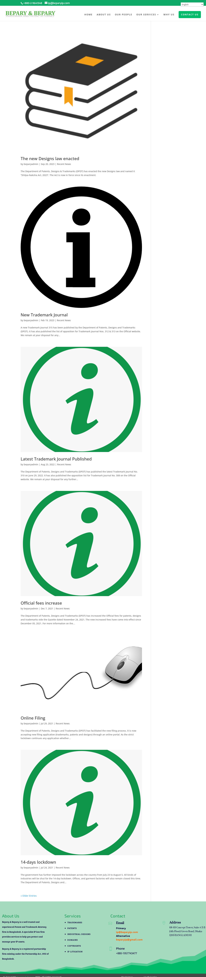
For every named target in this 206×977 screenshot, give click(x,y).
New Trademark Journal (44, 315)
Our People (123, 14)
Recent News (64, 164)
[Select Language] (192, 4)
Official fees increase (41, 603)
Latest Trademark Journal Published (56, 459)
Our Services (146, 14)
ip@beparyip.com (127, 932)
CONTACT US (189, 14)
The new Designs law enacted (50, 158)
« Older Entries (29, 895)
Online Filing (33, 718)
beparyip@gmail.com (129, 939)
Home (88, 14)
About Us (104, 14)
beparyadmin (31, 164)
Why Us (168, 14)
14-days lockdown (38, 862)
